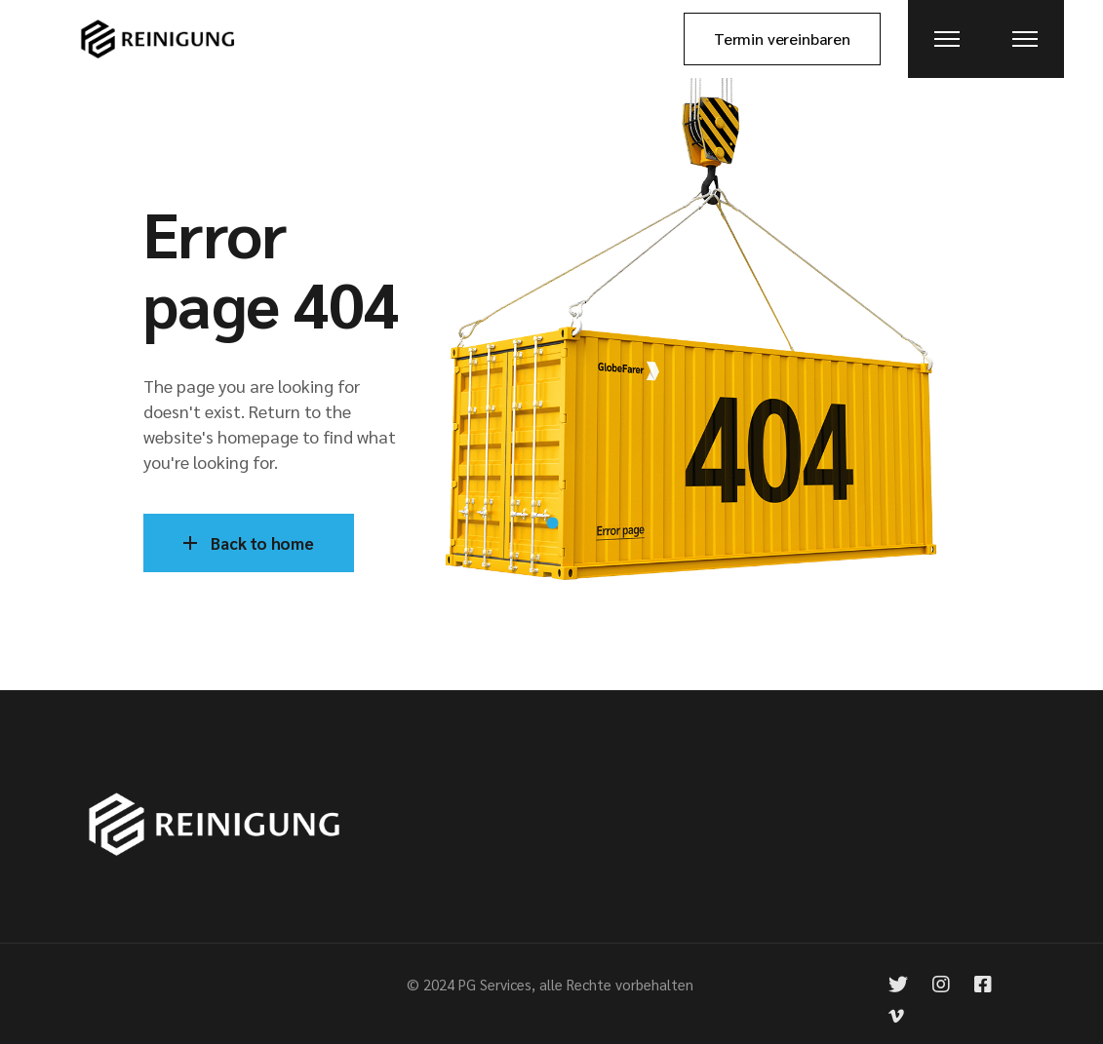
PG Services (495, 984)
